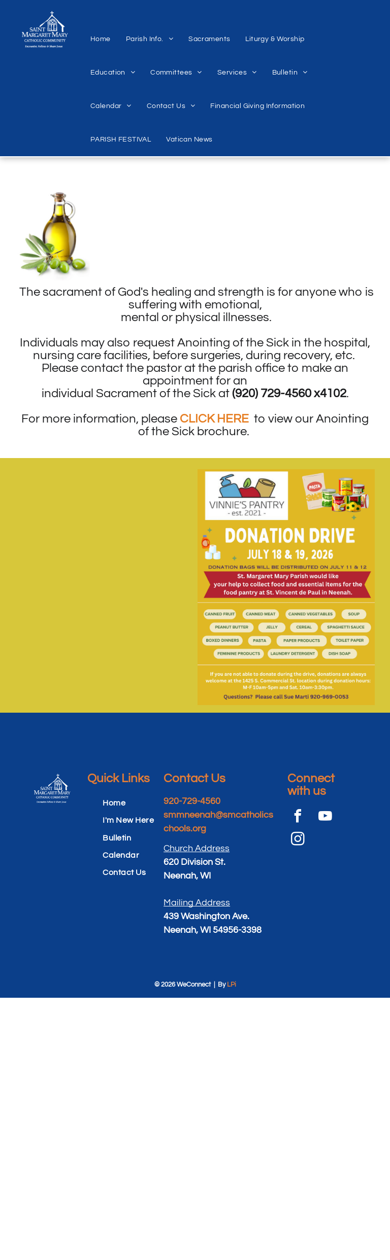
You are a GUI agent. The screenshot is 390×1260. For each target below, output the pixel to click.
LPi (231, 984)
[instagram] (297, 840)
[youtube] (325, 817)
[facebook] (297, 817)
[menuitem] (100, 28)
